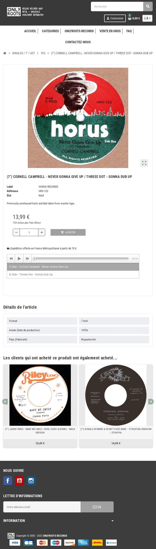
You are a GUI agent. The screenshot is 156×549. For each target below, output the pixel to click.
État (9, 195)
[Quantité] (29, 232)
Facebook (7, 480)
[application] (73, 258)
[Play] (19, 258)
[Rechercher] (121, 6)
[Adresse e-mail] (42, 506)
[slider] (81, 259)
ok (97, 507)
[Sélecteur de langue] (147, 18)
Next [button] (151, 401)
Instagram (31, 480)
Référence (12, 191)
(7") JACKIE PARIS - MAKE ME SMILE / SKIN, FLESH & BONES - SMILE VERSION (40, 431)
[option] (40, 406)
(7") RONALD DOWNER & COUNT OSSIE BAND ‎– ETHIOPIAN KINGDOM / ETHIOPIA (115, 431)
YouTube (19, 480)
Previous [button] (5, 401)
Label (10, 186)
